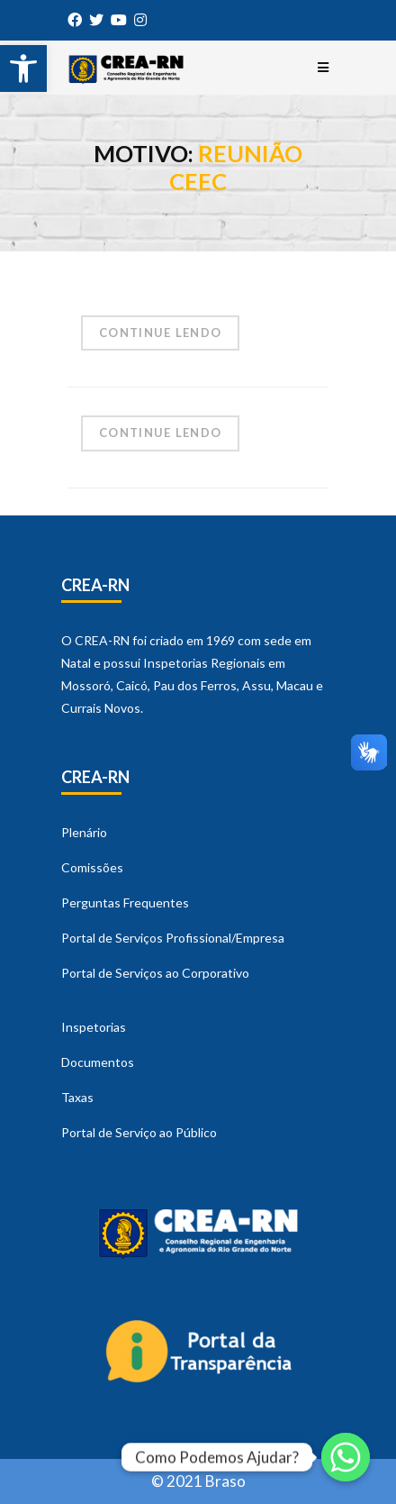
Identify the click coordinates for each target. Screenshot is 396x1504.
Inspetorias (93, 1027)
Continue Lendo (160, 332)
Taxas (77, 1097)
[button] (23, 68)
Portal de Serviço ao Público (139, 1132)
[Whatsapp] (345, 1457)
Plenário (84, 832)
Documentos (97, 1062)
